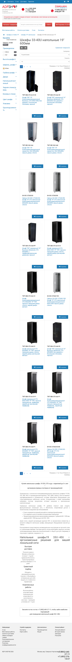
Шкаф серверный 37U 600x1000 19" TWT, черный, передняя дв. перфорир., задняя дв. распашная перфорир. (31, 402)
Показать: (67, 58)
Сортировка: (66, 51)
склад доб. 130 (59, 11)
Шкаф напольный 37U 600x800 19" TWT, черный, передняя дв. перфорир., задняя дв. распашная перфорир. (31, 452)
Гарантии (31, 1)
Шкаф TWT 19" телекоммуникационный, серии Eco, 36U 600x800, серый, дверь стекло (56, 150)
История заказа (60, 632)
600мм (5, 44)
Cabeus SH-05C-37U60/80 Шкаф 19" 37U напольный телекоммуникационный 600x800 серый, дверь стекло (56, 201)
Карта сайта (23, 632)
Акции (39, 632)
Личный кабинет (60, 630)
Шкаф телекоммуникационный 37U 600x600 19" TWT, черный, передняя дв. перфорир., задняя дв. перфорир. (55, 403)
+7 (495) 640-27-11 (61, 10)
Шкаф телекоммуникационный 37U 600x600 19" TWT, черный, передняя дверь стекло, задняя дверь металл (31, 303)
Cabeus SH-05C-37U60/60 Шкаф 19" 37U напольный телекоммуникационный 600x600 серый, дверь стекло (31, 201)
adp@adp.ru (63, 7)
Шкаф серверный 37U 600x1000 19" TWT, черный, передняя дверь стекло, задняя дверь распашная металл (56, 251)
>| (30, 66)
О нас (17, 1)
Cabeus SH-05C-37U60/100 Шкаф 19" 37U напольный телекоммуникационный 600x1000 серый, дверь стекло (56, 302)
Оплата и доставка (23, 30)
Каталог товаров (10, 25)
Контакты (11, 1)
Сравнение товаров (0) (63, 47)
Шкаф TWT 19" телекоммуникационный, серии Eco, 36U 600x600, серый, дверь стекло (31, 150)
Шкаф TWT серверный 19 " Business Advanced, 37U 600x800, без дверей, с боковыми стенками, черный (56, 352)
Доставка (23, 1)
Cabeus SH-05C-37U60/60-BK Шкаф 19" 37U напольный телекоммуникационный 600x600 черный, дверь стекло (56, 453)
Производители (42, 630)
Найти (49, 24)
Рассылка (58, 635)
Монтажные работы (8, 30)
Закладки (58, 633)
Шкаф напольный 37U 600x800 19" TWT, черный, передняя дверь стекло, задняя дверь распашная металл (31, 352)
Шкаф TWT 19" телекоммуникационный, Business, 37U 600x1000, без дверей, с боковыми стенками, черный (32, 101)
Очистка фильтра (11, 39)
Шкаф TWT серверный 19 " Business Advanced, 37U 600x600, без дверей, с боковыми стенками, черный (56, 101)
